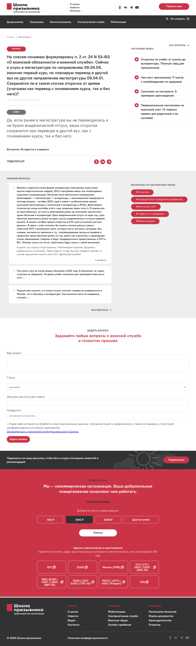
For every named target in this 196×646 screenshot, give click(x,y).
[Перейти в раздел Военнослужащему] (60, 22)
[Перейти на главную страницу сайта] (27, 8)
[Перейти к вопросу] (100, 260)
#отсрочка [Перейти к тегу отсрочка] (142, 192)
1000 (78, 520)
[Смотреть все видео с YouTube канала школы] (142, 48)
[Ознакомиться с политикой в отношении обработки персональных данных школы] (88, 638)
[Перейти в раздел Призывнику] (37, 22)
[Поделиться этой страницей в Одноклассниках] (96, 161)
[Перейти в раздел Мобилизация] (118, 22)
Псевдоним (14, 410)
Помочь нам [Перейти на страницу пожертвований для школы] (174, 6)
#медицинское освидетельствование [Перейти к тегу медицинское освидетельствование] (159, 199)
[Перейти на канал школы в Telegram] (131, 7)
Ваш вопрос (14, 353)
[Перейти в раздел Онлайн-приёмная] (17, 35)
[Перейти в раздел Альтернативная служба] (91, 22)
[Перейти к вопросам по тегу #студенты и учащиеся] (35, 149)
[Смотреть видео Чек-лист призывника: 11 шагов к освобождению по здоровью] (160, 79)
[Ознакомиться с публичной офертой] (98, 501)
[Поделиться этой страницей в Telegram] (109, 161)
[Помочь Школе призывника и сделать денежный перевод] (98, 533)
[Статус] (98, 387)
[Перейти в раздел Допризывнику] (15, 22)
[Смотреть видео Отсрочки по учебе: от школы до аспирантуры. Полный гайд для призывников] (160, 63)
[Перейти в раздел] (73, 611)
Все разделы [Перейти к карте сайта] (180, 18)
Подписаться (176, 459)
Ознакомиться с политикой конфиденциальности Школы (43, 431)
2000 (107, 520)
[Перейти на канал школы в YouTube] (137, 7)
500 (49, 520)
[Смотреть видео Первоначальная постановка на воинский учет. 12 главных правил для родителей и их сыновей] (160, 111)
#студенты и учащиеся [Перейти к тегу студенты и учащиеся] (150, 214)
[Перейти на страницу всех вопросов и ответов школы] (101, 310)
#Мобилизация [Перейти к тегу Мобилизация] (145, 221)
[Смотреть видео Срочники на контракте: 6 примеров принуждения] (160, 93)
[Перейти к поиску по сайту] (166, 19)
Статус (11, 377)
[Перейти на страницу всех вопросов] (179, 45)
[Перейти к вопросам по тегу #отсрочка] (13, 149)
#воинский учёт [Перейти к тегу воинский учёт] (146, 206)
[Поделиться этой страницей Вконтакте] (102, 161)
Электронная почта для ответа (26, 396)
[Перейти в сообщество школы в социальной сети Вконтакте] (125, 7)
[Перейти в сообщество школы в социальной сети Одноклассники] (120, 7)
